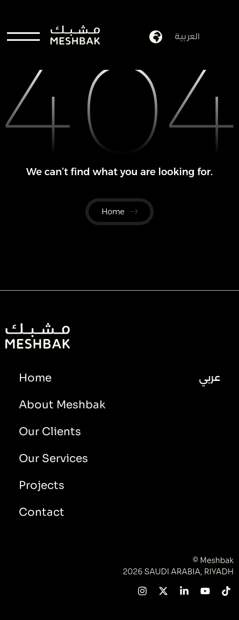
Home (35, 378)
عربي (209, 378)
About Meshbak (62, 405)
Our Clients (50, 431)
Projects (41, 485)
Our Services (53, 458)
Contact (41, 512)
